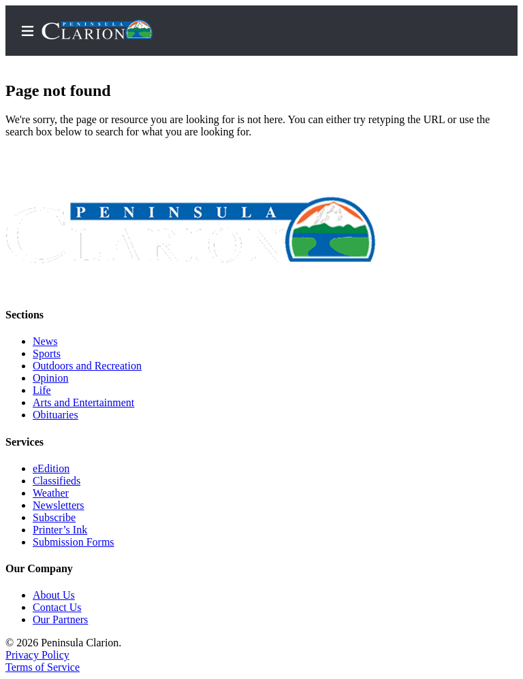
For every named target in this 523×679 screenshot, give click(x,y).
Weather (51, 493)
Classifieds (56, 480)
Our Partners (60, 619)
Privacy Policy (37, 655)
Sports (47, 353)
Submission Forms (73, 542)
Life (42, 390)
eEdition (51, 468)
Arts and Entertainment (83, 402)
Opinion (50, 378)
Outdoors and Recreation (87, 365)
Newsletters (58, 505)
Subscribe (54, 517)
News (45, 341)
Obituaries (55, 414)
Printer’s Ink (60, 529)
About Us (54, 595)
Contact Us (57, 607)
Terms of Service (42, 667)
